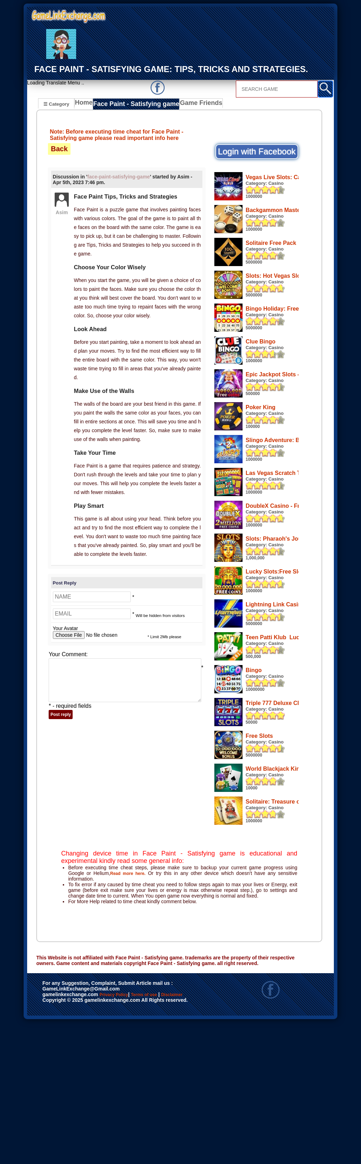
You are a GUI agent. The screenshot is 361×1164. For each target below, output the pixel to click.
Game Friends (191, 104)
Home (85, 104)
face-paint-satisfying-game (118, 177)
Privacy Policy (120, 1136)
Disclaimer (58, 1143)
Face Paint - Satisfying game (133, 104)
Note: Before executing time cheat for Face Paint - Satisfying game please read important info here (116, 135)
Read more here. (130, 1015)
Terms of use (164, 1136)
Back (59, 149)
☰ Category (56, 103)
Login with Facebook (256, 151)
